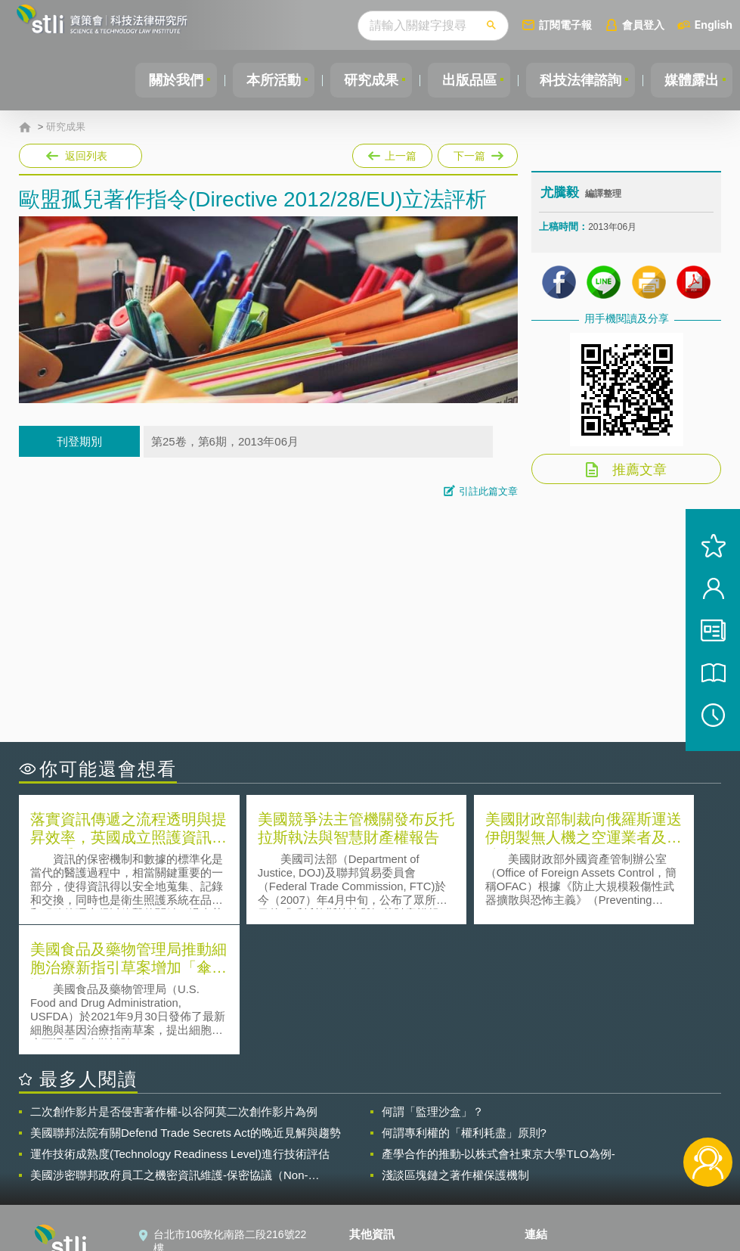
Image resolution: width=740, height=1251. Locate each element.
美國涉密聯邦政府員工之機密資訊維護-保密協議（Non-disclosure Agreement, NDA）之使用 (169, 1044)
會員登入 (643, 24)
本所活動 (261, 80)
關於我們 (160, 80)
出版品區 (462, 80)
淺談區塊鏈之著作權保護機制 (455, 1043)
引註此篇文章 (488, 491)
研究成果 (361, 80)
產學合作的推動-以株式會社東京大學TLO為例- (498, 1022)
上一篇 (392, 153)
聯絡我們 (379, 1168)
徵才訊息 (379, 1147)
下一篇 (477, 153)
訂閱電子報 (565, 24)
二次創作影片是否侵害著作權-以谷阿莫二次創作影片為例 (173, 979)
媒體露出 (690, 80)
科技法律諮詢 (576, 80)
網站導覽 (379, 1189)
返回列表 (86, 156)
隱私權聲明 (384, 1125)
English (713, 24)
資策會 (549, 1125)
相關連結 (623, 1125)
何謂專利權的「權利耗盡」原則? (464, 1001)
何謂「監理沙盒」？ (433, 979)
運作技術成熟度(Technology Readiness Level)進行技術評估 (180, 1022)
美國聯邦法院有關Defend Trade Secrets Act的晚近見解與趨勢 (185, 1001)
